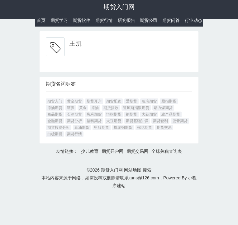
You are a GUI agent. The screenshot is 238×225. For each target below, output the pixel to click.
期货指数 (110, 108)
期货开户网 (112, 151)
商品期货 (54, 114)
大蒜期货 (149, 114)
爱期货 (131, 101)
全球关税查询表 (166, 151)
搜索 (147, 170)
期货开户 (94, 101)
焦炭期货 (94, 114)
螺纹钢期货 (123, 127)
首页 (41, 20)
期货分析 (74, 121)
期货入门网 (119, 6)
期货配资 (113, 101)
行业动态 (193, 20)
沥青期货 (180, 121)
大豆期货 (113, 121)
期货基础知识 (137, 121)
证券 (70, 108)
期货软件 (81, 20)
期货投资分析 (58, 127)
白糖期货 (54, 134)
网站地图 (132, 170)
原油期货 (54, 108)
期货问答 (171, 20)
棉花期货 (144, 127)
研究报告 (126, 20)
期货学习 (59, 20)
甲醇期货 (101, 127)
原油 (95, 108)
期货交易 (164, 127)
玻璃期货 (149, 101)
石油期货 (74, 114)
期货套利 (160, 121)
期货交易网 (137, 151)
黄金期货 (74, 101)
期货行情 (104, 20)
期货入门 (54, 101)
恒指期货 (113, 114)
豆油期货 (81, 127)
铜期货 (131, 114)
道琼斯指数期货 (136, 108)
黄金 (83, 108)
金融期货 (54, 121)
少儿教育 (89, 151)
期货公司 (148, 20)
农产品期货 (170, 114)
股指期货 (168, 101)
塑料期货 (94, 121)
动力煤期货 (163, 108)
